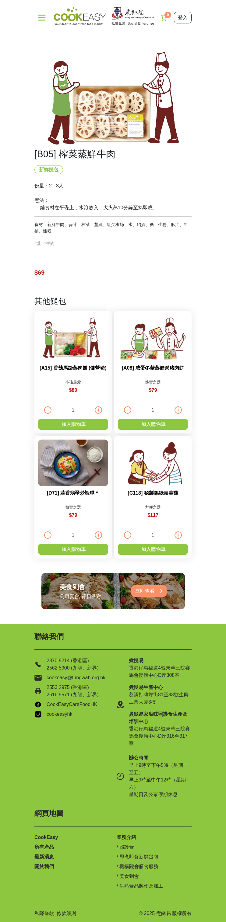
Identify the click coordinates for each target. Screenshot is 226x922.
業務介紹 (126, 837)
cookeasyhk (59, 714)
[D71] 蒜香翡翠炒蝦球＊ (73, 493)
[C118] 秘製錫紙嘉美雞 (153, 493)
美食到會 (129, 876)
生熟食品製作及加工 (141, 886)
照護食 (126, 847)
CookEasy (46, 837)
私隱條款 (44, 913)
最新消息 (44, 856)
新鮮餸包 (48, 169)
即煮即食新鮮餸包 (138, 856)
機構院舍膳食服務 (138, 866)
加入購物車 (74, 424)
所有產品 (44, 847)
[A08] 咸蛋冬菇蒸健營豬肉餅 (153, 368)
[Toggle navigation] (41, 18)
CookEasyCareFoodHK (72, 704)
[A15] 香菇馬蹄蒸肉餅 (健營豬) (73, 368)
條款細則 (66, 913)
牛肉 (50, 243)
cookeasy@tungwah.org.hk (76, 677)
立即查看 (149, 590)
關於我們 (44, 866)
